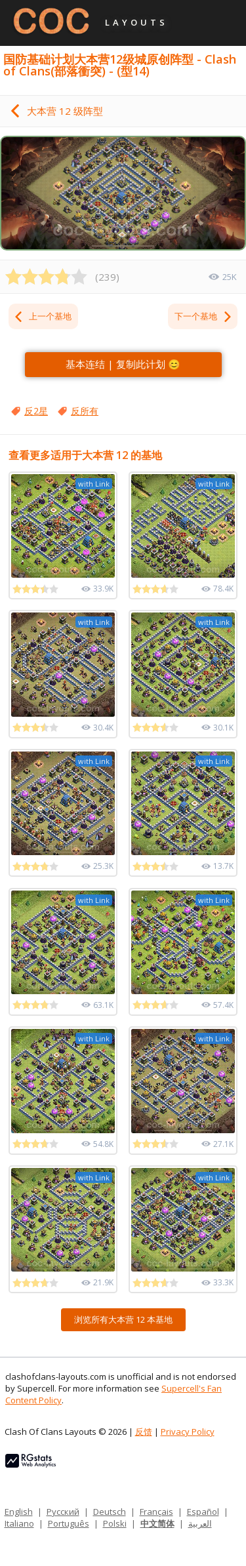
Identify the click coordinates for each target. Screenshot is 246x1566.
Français (156, 1511)
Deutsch (109, 1511)
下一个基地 (203, 316)
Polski (115, 1523)
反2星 (36, 411)
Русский (63, 1511)
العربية (200, 1523)
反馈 (143, 1431)
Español (203, 1511)
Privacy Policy (188, 1431)
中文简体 (157, 1523)
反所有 (84, 411)
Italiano (19, 1523)
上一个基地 (42, 316)
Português (68, 1523)
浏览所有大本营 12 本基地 (123, 1319)
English (19, 1511)
